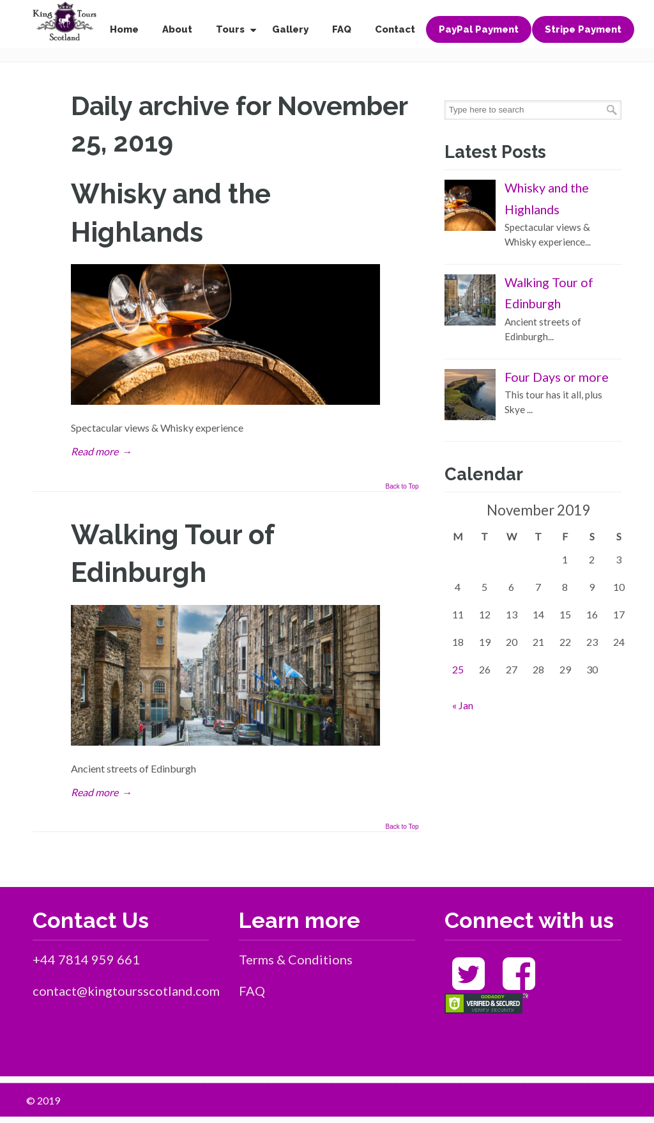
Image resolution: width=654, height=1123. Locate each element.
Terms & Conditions (296, 959)
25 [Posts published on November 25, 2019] (458, 669)
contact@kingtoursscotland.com (126, 990)
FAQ (252, 990)
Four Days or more (557, 376)
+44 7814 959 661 (86, 959)
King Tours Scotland (64, 21)
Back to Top (402, 486)
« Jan (462, 705)
